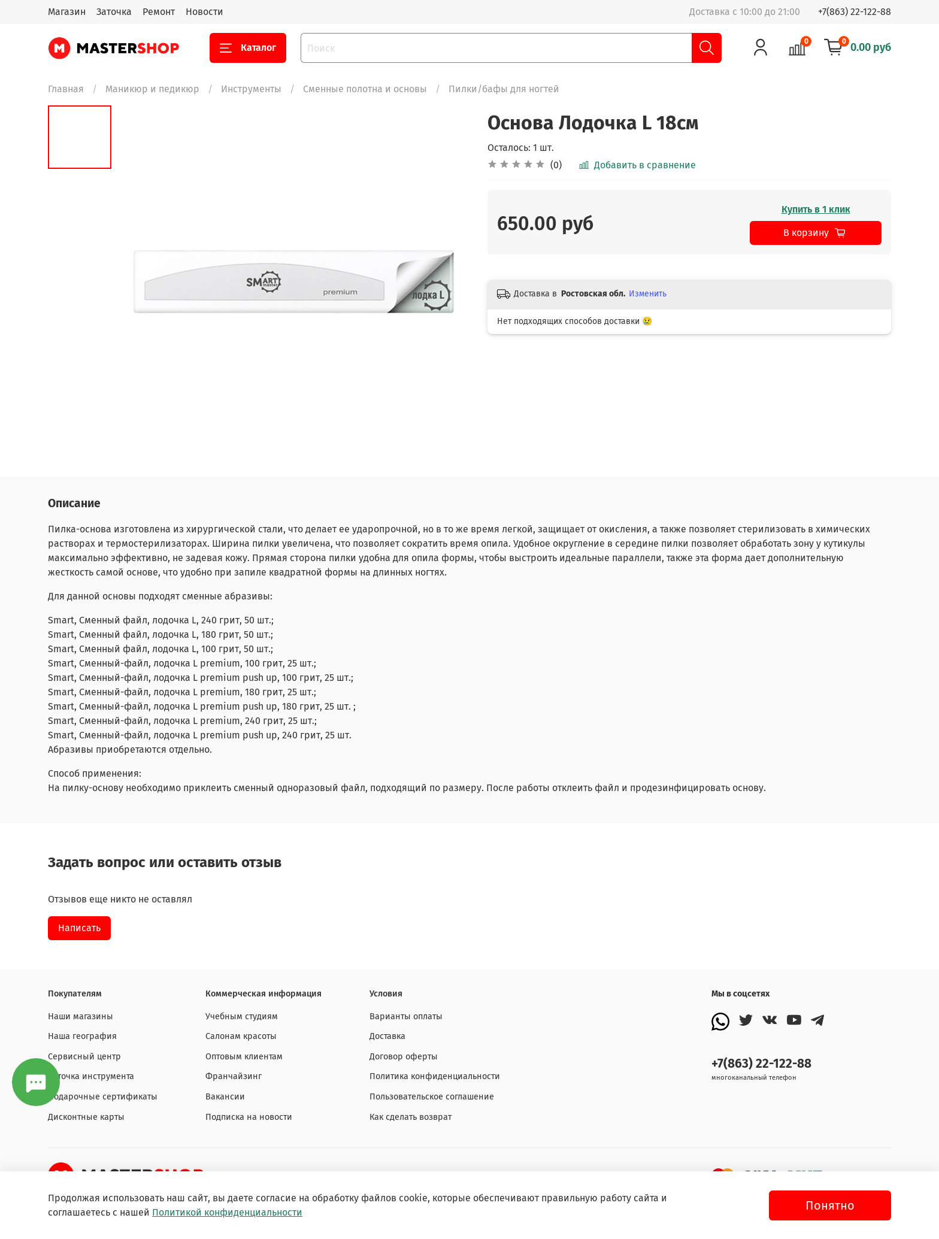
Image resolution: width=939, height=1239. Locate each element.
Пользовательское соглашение (431, 1097)
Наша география (82, 1036)
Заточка (114, 11)
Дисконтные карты (86, 1117)
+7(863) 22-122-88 (854, 11)
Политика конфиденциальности (434, 1076)
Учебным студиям (241, 1016)
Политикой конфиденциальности (227, 1212)
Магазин (67, 11)
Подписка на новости (248, 1117)
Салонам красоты (241, 1036)
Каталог (248, 48)
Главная (66, 89)
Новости (204, 11)
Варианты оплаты (406, 1016)
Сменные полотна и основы (365, 89)
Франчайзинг (233, 1076)
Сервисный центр (84, 1057)
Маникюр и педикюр (152, 89)
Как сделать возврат (410, 1117)
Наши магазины (80, 1016)
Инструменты (251, 89)
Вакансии (225, 1097)
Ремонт (159, 11)
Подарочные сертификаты (102, 1097)
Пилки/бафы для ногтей (504, 89)
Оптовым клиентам (244, 1057)
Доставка (387, 1036)
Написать (79, 928)
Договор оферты (403, 1057)
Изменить (648, 294)
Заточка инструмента (91, 1076)
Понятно (830, 1205)
